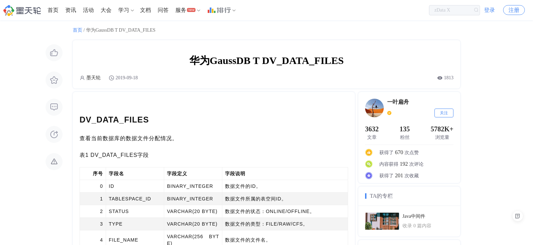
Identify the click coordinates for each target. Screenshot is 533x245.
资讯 (70, 10)
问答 (163, 10)
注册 (514, 10)
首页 (53, 10)
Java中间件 (413, 216)
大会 (106, 10)
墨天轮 (93, 77)
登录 (489, 10)
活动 (88, 10)
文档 (145, 10)
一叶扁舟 (398, 102)
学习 (123, 10)
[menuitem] (53, 10)
